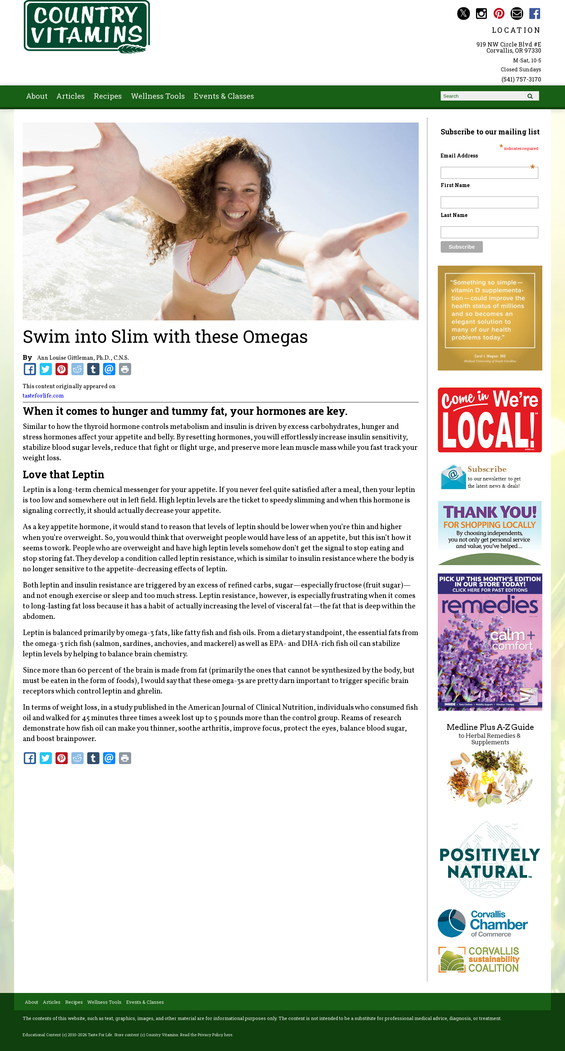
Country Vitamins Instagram (481, 13)
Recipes (108, 96)
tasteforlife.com (43, 396)
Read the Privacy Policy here (206, 1034)
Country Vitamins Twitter (463, 13)
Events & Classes (224, 96)
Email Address (488, 155)
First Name (455, 185)
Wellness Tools (158, 96)
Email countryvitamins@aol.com (517, 13)
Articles (70, 96)
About (37, 96)
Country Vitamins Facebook (535, 13)
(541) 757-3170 (521, 79)
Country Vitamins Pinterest (499, 13)
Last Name (454, 215)
